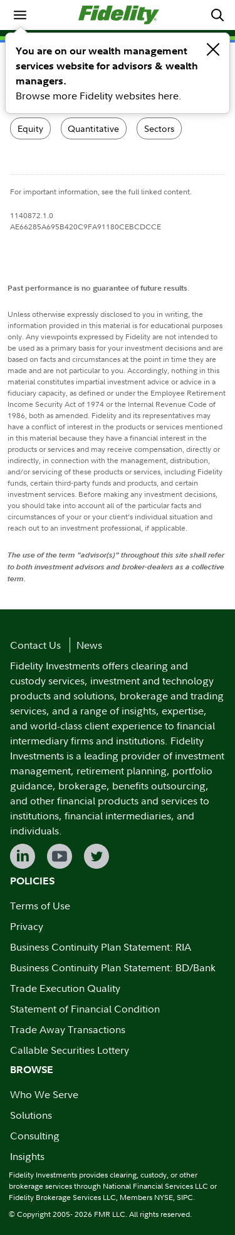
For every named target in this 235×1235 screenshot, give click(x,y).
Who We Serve (44, 1094)
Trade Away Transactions (67, 1029)
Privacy (26, 926)
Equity (30, 128)
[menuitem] (20, 15)
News (89, 645)
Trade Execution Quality (65, 988)
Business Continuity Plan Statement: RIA (100, 947)
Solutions (31, 1115)
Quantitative (93, 128)
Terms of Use (40, 905)
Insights (27, 1156)
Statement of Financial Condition (85, 1009)
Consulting (35, 1135)
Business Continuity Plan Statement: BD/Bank (113, 967)
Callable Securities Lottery (69, 1050)
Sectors (159, 128)
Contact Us (35, 645)
